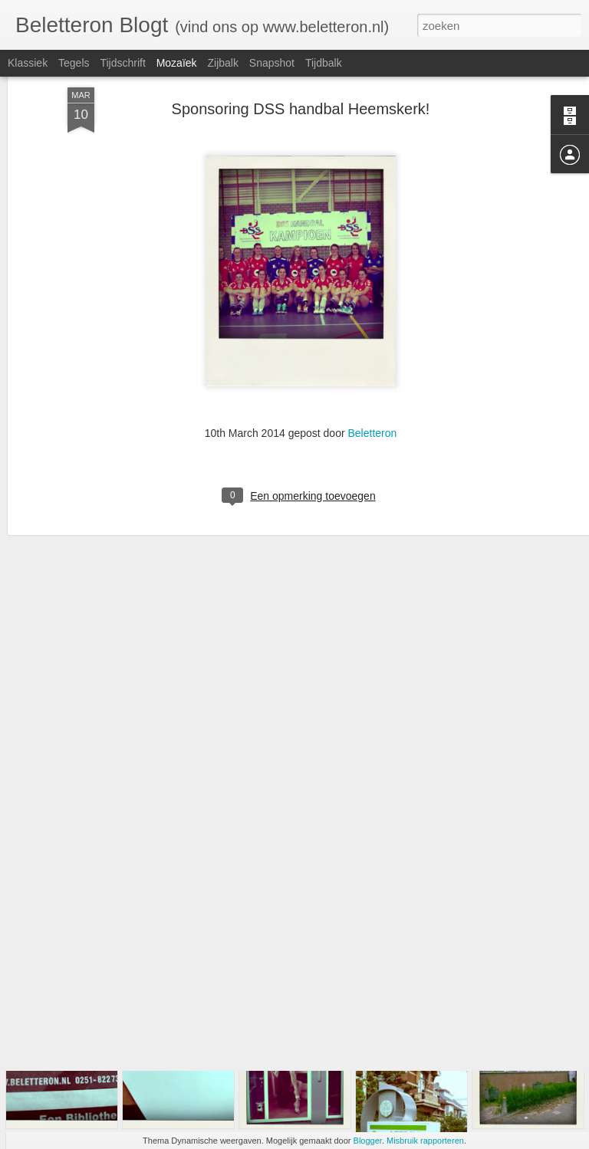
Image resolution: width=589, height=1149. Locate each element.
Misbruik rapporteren (425, 1140)
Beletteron (372, 349)
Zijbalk (222, 63)
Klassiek (28, 63)
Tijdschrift (122, 63)
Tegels (73, 63)
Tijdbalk (323, 63)
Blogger (368, 1140)
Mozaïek (176, 63)
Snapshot (271, 63)
